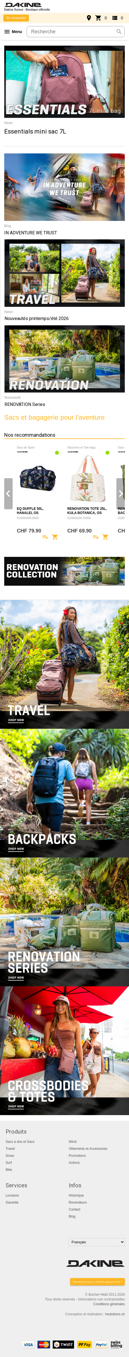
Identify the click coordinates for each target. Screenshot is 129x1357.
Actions (74, 1163)
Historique (76, 1195)
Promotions (77, 1156)
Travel (10, 1149)
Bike (9, 1170)
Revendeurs (78, 1202)
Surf (9, 1163)
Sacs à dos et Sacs (20, 1142)
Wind (72, 1142)
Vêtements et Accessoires (88, 1149)
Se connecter (16, 18)
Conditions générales (109, 1304)
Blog (72, 1216)
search (119, 31)
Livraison (12, 1195)
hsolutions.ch (115, 1314)
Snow (10, 1156)
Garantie (12, 1202)
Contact (74, 1209)
